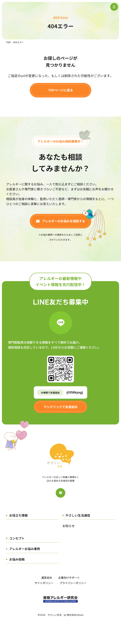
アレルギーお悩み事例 (24, 548)
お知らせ (68, 525)
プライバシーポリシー (73, 583)
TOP (8, 42)
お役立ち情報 (18, 515)
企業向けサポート (69, 577)
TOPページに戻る (60, 90)
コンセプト (17, 538)
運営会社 (46, 577)
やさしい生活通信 (77, 515)
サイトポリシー (44, 583)
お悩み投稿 (17, 559)
